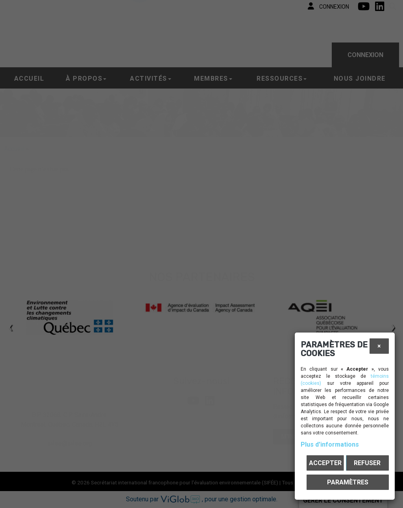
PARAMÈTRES (347, 482)
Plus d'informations (330, 444)
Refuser (367, 463)
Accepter (325, 463)
